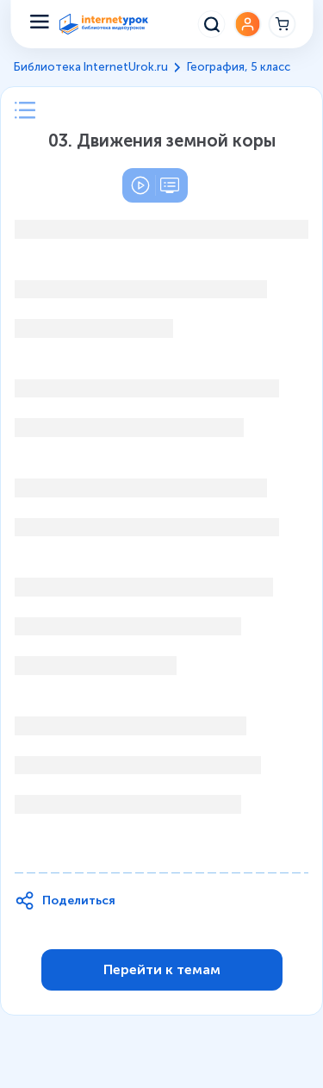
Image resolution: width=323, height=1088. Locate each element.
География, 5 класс (238, 66)
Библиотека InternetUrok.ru (91, 66)
